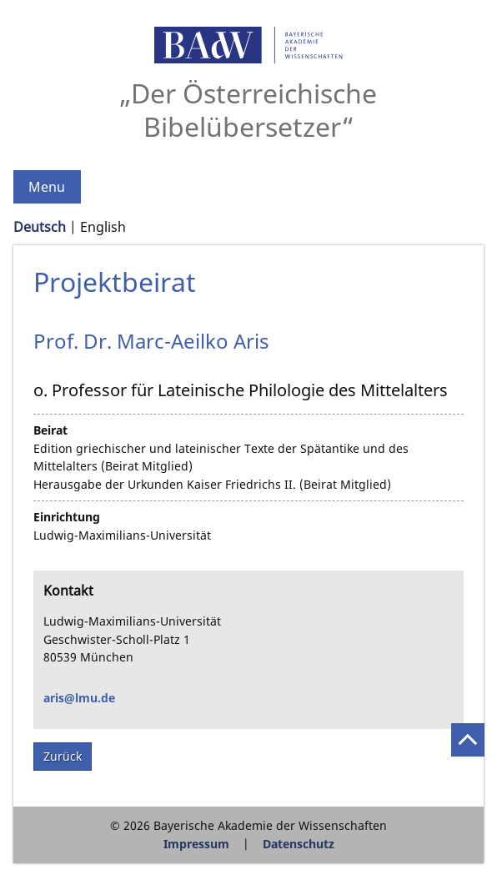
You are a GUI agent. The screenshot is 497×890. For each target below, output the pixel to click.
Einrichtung (66, 517)
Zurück (62, 756)
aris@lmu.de (79, 698)
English (103, 227)
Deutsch (39, 227)
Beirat (50, 430)
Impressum (196, 844)
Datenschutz (298, 844)
